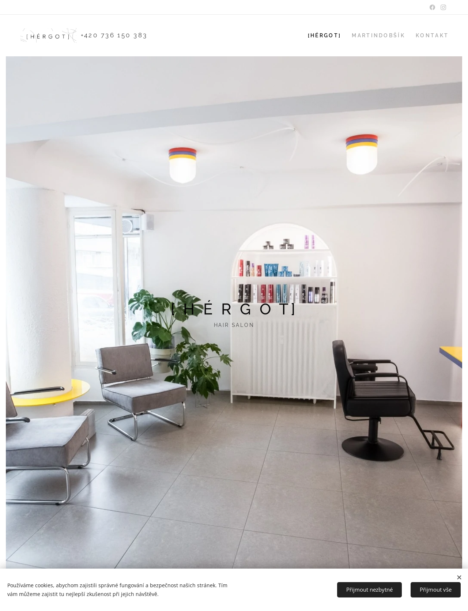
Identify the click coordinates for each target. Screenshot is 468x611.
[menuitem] (329, 35)
